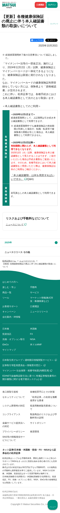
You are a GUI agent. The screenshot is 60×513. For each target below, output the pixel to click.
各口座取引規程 (10, 391)
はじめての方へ (10, 282)
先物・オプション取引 (13, 339)
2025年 (8, 242)
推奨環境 (34, 431)
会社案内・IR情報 (11, 317)
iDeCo (5, 344)
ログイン (52, 5)
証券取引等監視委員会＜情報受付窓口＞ (24, 365)
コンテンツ (54, 24)
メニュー (52, 507)
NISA (32, 339)
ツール (5, 297)
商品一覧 (6, 292)
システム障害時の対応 (13, 405)
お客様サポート (10, 306)
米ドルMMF (36, 344)
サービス (34, 292)
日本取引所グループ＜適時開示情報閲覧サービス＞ (29, 360)
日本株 (5, 328)
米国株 (33, 328)
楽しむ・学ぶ (9, 287)
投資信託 (6, 334)
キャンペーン (9, 311)
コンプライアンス (11, 414)
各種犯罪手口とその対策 (42, 391)
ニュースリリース (39, 311)
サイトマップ (9, 349)
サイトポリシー (38, 423)
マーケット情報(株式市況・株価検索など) (41, 299)
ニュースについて (15, 224)
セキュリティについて (13, 397)
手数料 (33, 287)
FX (31, 334)
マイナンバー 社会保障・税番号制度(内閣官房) (27, 370)
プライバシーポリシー (13, 431)
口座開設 (40, 5)
